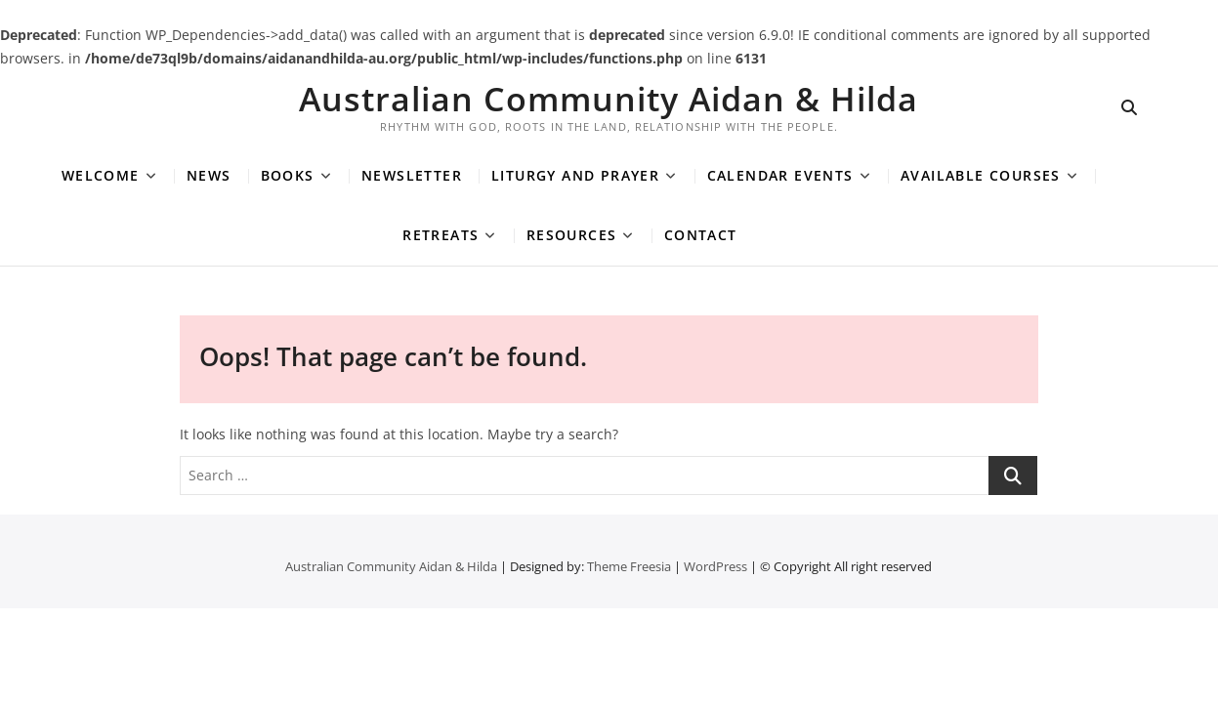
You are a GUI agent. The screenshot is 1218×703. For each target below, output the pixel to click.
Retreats (440, 235)
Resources (571, 235)
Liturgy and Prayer (575, 175)
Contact (700, 235)
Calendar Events (780, 175)
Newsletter (411, 175)
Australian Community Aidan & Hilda (608, 98)
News (209, 175)
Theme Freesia (629, 566)
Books (288, 175)
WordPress (715, 566)
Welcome (101, 175)
